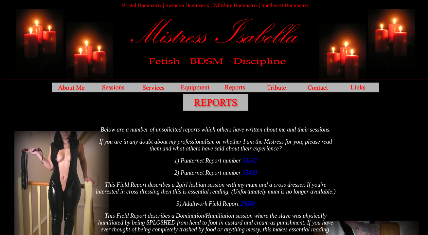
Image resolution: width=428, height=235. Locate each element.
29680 (247, 203)
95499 (249, 172)
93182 (249, 160)
